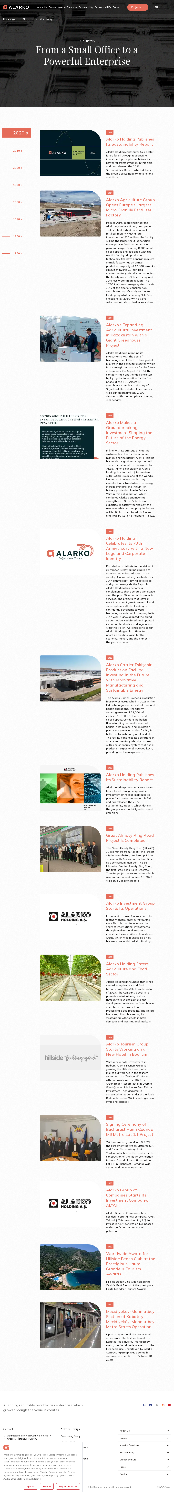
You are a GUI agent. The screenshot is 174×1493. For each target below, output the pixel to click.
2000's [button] (17, 167)
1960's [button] (17, 236)
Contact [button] (144, 1474)
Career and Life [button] (103, 7)
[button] (156, 7)
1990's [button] (17, 185)
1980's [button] (17, 202)
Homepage (9, 19)
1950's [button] (17, 253)
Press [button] (116, 7)
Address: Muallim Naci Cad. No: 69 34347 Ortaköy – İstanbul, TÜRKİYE (27, 1437)
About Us (28, 19)
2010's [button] (17, 150)
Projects (137, 7)
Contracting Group (71, 1436)
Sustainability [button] (86, 7)
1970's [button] (17, 219)
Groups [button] (52, 7)
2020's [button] (20, 133)
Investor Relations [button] (67, 7)
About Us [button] (42, 7)
